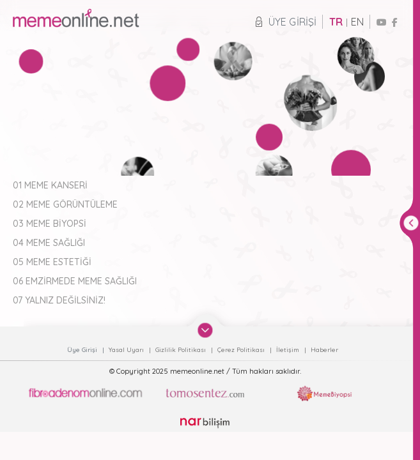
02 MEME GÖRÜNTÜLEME (65, 204)
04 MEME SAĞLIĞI (49, 243)
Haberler (324, 350)
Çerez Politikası (242, 350)
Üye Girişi (286, 21)
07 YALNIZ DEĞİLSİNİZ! (59, 300)
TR (336, 21)
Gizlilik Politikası (181, 350)
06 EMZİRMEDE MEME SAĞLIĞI (75, 281)
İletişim (288, 350)
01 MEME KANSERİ (50, 185)
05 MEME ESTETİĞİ (52, 262)
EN (357, 21)
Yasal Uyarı (127, 350)
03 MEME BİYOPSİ (49, 223)
